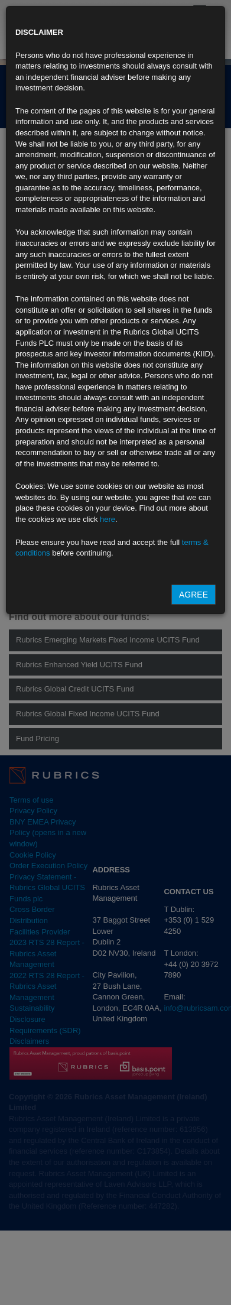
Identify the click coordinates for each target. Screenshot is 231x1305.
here (107, 519)
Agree (193, 594)
